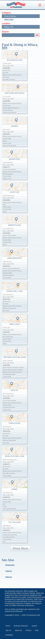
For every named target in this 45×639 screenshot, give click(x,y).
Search (34, 626)
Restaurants (9, 565)
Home (8, 626)
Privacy (28, 630)
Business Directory (21, 626)
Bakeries (8, 577)
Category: (6, 13)
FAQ (36, 630)
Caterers (8, 571)
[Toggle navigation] (39, 5)
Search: (5, 31)
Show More (20, 548)
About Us (18, 630)
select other (9, 19)
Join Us (8, 630)
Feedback (9, 635)
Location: (6, 23)
